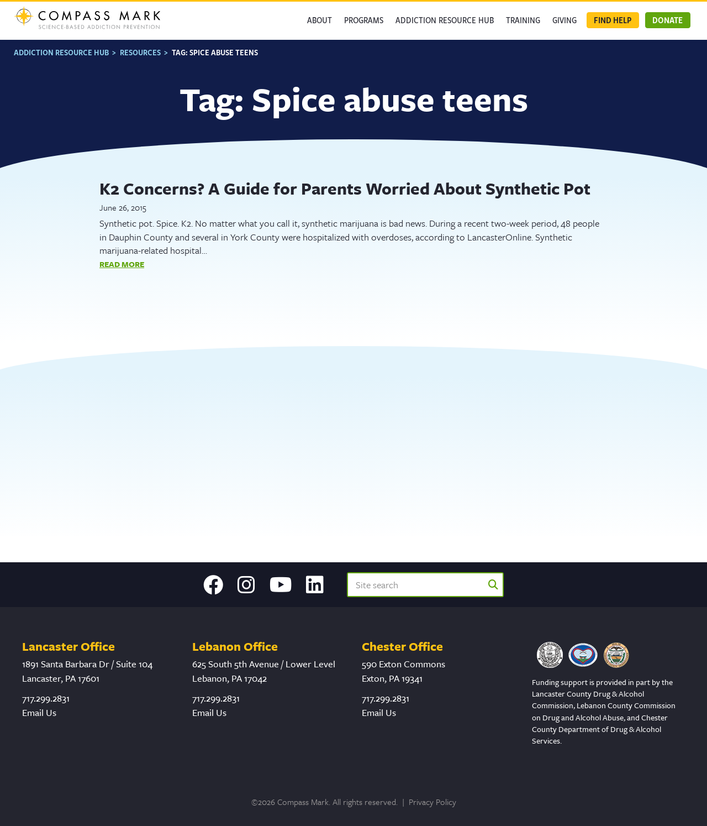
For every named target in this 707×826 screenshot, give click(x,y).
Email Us (39, 712)
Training (523, 20)
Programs (363, 20)
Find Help (612, 20)
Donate (667, 20)
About (319, 20)
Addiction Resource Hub (444, 20)
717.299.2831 (46, 698)
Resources (140, 50)
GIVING (564, 20)
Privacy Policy (432, 802)
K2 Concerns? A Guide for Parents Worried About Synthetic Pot (344, 187)
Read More (121, 262)
